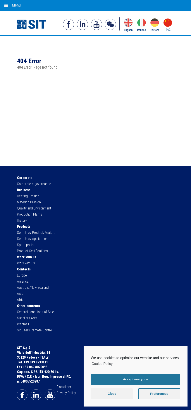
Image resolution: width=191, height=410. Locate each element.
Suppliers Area (27, 318)
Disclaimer (64, 387)
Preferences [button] (159, 393)
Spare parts (25, 245)
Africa (21, 300)
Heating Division (28, 196)
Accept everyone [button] (135, 379)
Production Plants (29, 214)
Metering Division (29, 202)
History (22, 220)
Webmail (23, 324)
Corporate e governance (34, 184)
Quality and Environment (34, 208)
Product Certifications (32, 251)
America (23, 281)
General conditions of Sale (35, 312)
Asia (20, 294)
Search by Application (32, 239)
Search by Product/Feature (36, 233)
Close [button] (112, 393)
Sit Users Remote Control (35, 330)
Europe (22, 275)
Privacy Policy (66, 393)
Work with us (26, 263)
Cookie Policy (102, 364)
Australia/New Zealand (33, 287)
